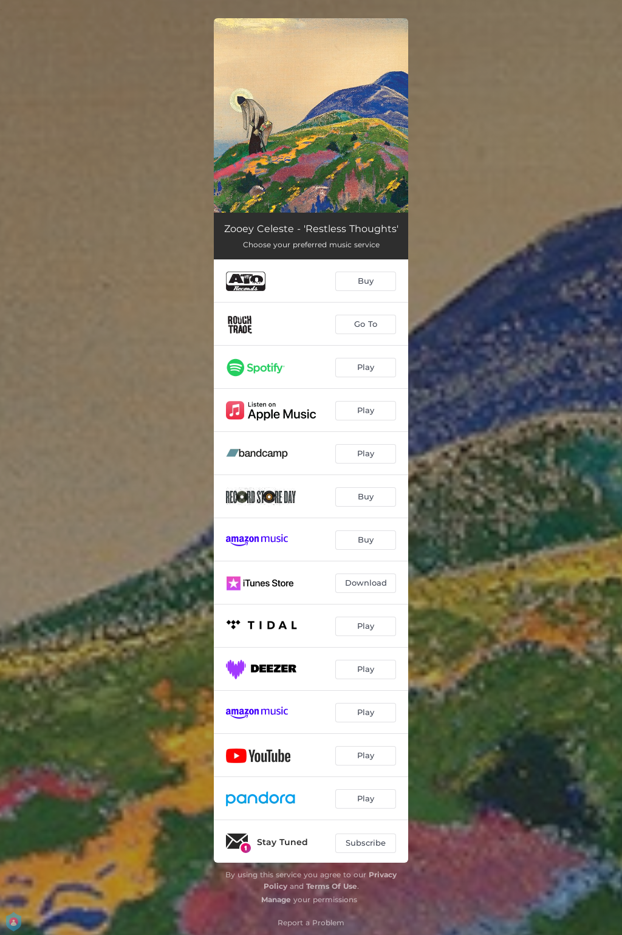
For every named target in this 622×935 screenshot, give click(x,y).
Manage (276, 899)
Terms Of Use (331, 886)
